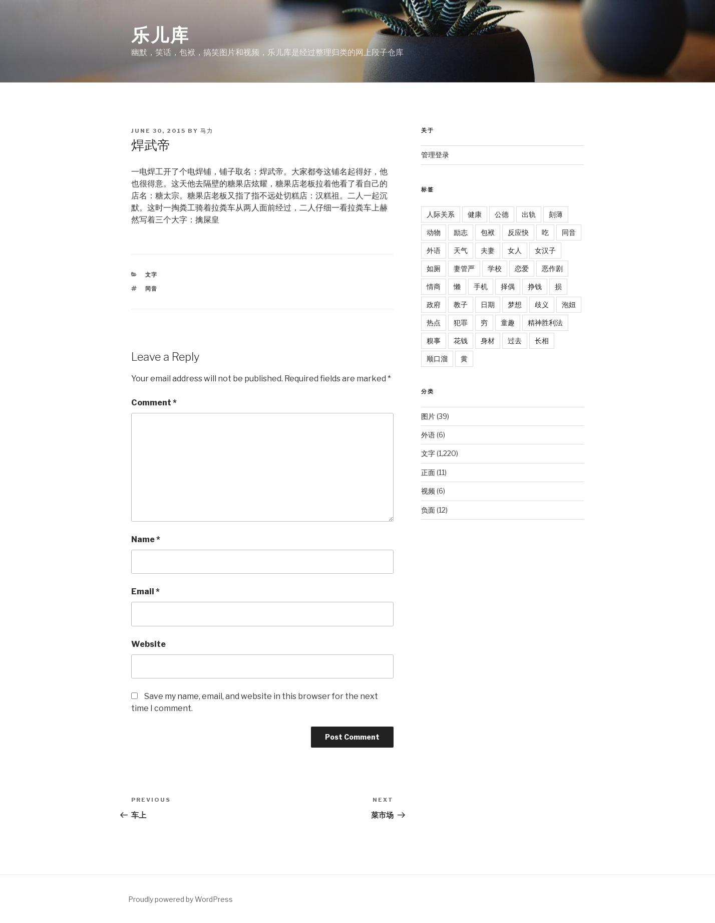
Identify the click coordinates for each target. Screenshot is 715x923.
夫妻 (488, 250)
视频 (428, 491)
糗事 (434, 340)
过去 (515, 340)
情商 (434, 286)
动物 (434, 232)
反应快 (518, 232)
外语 (434, 250)
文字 (151, 274)
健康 (475, 214)
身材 (488, 340)
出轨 (529, 214)
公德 (502, 214)
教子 (461, 304)
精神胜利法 (545, 322)
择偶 (508, 286)
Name (145, 539)
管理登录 (435, 154)
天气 (461, 250)
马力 (206, 130)
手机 (481, 286)
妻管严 (464, 268)
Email (145, 591)
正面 (428, 472)
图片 (428, 416)
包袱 (488, 232)
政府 (434, 304)
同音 (151, 288)
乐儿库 (160, 35)
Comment (154, 402)
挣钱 (535, 286)
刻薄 (556, 214)
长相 (542, 340)
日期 (488, 304)
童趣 (508, 322)
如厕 (434, 268)
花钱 (461, 340)
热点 (434, 322)
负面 (428, 510)
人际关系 (441, 214)
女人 (515, 250)
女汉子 (545, 250)
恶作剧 (552, 268)
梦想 (515, 304)
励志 (461, 232)
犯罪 (461, 322)
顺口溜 (437, 358)
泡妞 (569, 304)
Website (148, 644)
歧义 (542, 304)
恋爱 (522, 268)
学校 (495, 268)
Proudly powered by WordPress (180, 899)
